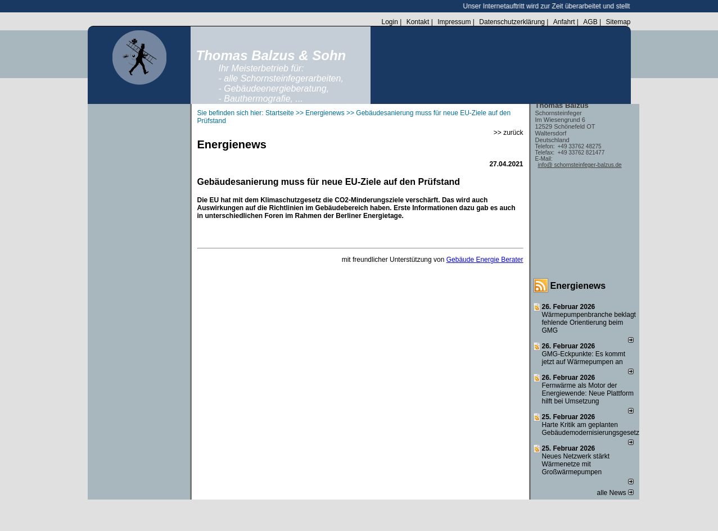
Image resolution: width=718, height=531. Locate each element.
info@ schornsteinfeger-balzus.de (580, 165)
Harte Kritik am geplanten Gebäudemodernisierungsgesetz (590, 429)
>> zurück (508, 133)
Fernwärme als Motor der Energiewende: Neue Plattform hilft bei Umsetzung (588, 393)
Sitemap (618, 22)
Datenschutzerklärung (512, 22)
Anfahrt (564, 22)
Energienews (578, 286)
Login (389, 22)
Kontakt (418, 22)
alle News (615, 493)
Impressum (454, 22)
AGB (590, 22)
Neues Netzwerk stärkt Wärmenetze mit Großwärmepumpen (576, 464)
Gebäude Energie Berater (484, 260)
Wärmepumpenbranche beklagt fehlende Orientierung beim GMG (589, 322)
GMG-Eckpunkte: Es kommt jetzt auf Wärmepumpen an (584, 358)
